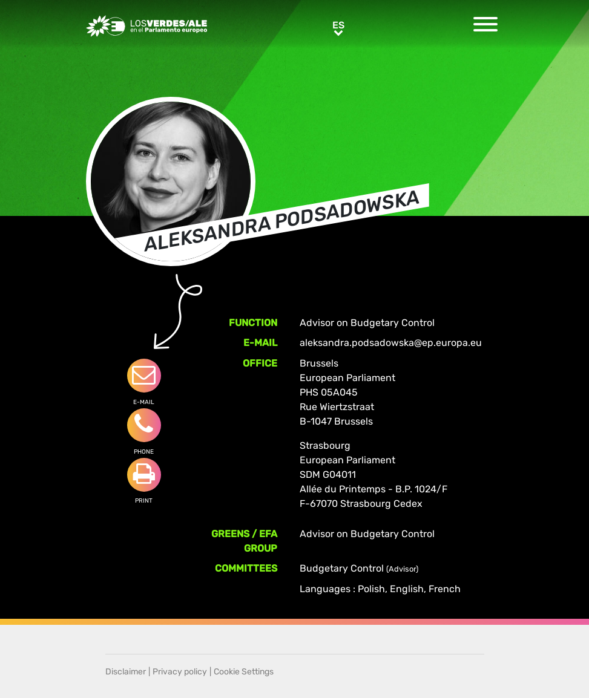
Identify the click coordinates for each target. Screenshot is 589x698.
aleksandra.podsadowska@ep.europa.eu (391, 342)
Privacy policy (180, 672)
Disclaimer (125, 672)
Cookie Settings (244, 672)
